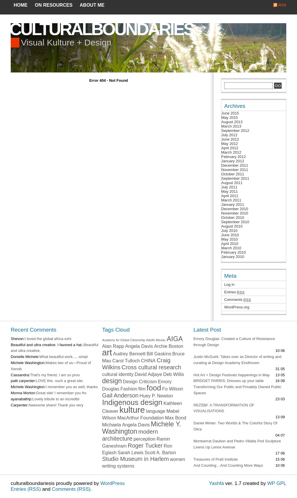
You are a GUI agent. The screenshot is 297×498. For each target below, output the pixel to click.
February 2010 (233, 252)
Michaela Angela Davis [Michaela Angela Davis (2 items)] (126, 424)
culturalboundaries (101, 29)
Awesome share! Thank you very (55, 405)
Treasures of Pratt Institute (215, 459)
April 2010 (229, 243)
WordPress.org (236, 307)
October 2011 (232, 174)
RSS (282, 5)
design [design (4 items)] (112, 381)
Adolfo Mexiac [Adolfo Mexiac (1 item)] (156, 340)
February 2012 (233, 157)
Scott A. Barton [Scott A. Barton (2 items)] (160, 452)
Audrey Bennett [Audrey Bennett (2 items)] (129, 353)
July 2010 (229, 230)
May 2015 (229, 117)
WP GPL (276, 483)
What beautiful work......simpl (63, 357)
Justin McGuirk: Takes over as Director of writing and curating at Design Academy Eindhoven (237, 360)
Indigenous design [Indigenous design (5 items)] (132, 402)
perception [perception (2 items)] (144, 438)
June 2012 (230, 139)
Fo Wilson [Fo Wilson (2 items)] (172, 388)
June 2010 (230, 235)
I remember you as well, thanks (72, 387)
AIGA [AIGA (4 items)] (175, 339)
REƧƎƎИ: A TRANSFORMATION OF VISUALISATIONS (223, 408)
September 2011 (235, 178)
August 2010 (231, 226)
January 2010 (232, 257)
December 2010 (234, 209)
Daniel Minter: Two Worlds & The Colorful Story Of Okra (235, 426)
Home (21, 5)
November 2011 (234, 170)
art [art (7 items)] (107, 352)
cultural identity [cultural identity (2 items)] (117, 374)
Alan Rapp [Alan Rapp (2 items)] (113, 346)
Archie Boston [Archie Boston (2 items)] (168, 346)
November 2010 (234, 213)
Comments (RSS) (71, 489)
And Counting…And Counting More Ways (228, 465)
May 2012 (229, 143)
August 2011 (231, 183)
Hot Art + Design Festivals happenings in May (231, 375)
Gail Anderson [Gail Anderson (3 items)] (120, 395)
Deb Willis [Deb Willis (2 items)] (173, 374)
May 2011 (229, 191)
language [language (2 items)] (155, 411)
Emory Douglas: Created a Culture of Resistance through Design (234, 342)
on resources (54, 5)
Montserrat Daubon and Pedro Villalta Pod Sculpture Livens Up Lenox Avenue (237, 444)
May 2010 (229, 239)
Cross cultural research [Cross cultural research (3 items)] (151, 367)
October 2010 (232, 217)
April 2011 (229, 196)
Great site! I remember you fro (61, 393)
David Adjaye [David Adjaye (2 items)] (148, 374)
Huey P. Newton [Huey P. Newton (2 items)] (156, 395)
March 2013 (231, 126)
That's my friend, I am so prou (55, 375)
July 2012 (229, 135)
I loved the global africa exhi (48, 339)
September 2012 (235, 130)
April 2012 (229, 148)
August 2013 (231, 122)
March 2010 (231, 248)
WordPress (112, 483)
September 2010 (235, 222)
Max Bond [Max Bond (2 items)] (175, 417)
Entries (234, 292)
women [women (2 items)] (177, 459)
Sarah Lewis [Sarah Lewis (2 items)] (130, 452)
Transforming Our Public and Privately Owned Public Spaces (237, 390)
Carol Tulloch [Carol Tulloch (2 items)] (126, 360)
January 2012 (232, 161)
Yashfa (216, 483)
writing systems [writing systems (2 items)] (118, 465)
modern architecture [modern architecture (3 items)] (130, 435)
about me (92, 5)
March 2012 (231, 152)
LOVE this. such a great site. (60, 381)
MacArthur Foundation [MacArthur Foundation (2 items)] (140, 417)
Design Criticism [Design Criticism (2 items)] (140, 381)
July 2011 (229, 187)
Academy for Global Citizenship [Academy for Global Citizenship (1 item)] (123, 340)
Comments (237, 299)
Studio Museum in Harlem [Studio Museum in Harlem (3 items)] (135, 459)
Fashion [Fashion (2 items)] (128, 388)
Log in (229, 284)
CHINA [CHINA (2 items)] (148, 360)
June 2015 (230, 113)
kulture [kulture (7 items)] (132, 410)
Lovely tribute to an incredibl (55, 399)
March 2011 (231, 200)
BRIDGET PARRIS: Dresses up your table (228, 381)
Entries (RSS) (26, 489)
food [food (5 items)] (154, 388)
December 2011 (234, 165)
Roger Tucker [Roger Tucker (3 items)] (145, 445)
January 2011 (232, 204)
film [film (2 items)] (142, 388)
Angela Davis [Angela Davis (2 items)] (139, 346)
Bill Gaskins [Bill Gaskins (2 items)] (159, 353)
